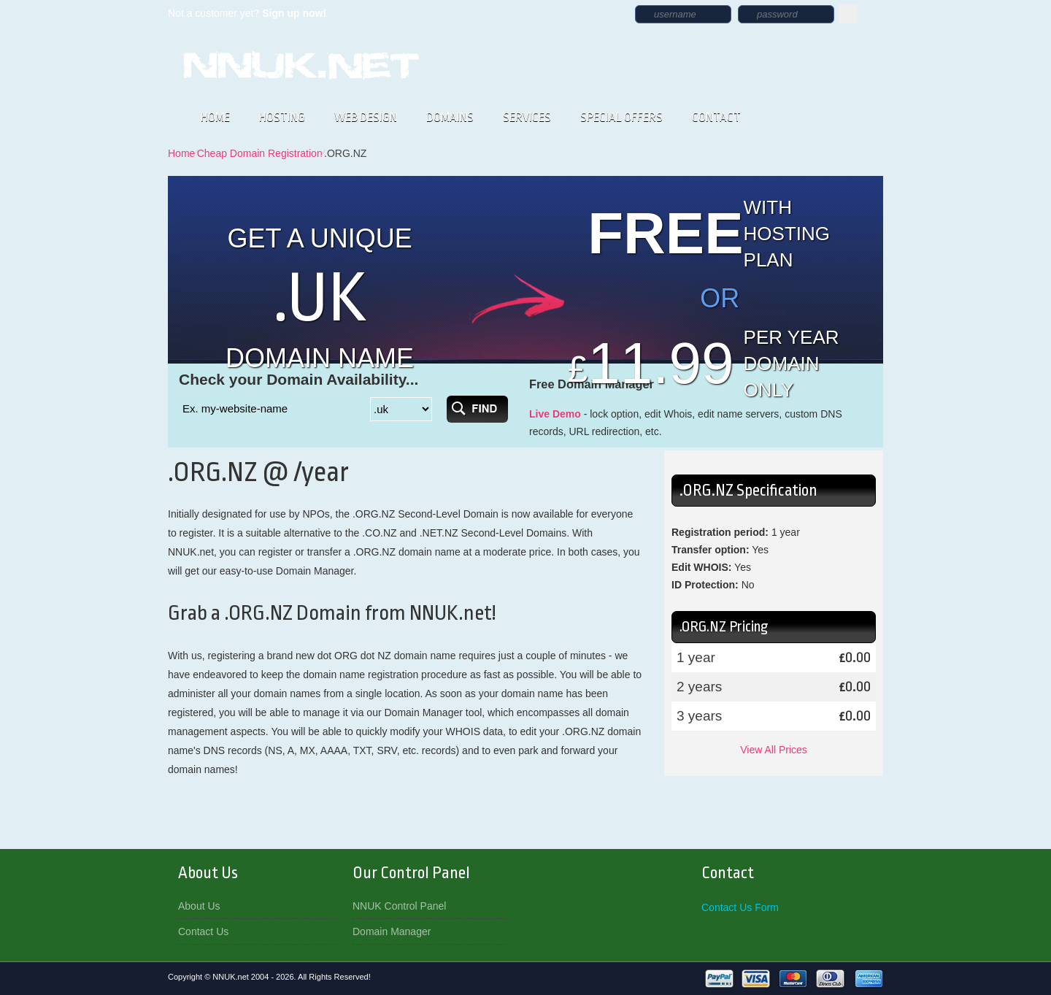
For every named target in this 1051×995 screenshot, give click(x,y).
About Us (199, 906)
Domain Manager (392, 931)
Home (181, 153)
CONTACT (716, 117)
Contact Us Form (740, 907)
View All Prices (773, 750)
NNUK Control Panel (399, 906)
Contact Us (203, 931)
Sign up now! (294, 13)
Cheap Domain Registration (260, 153)
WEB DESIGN (365, 117)
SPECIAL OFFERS (621, 117)
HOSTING (282, 117)
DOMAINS (450, 117)
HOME (215, 117)
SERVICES (527, 117)
